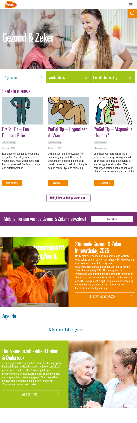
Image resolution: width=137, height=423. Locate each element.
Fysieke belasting (112, 77)
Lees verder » (12, 183)
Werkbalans (68, 77)
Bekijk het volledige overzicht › (68, 197)
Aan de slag (41, 394)
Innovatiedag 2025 (111, 296)
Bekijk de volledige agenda (69, 330)
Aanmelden (112, 219)
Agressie (24, 77)
